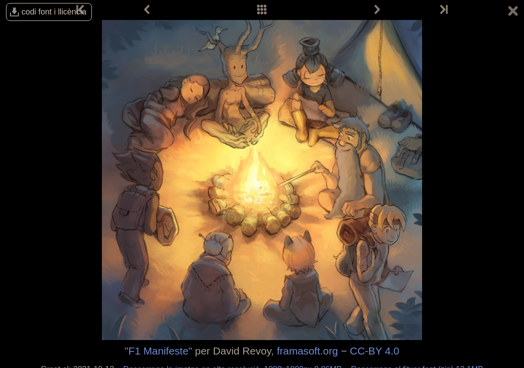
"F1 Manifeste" (158, 351)
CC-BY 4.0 (374, 351)
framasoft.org (307, 351)
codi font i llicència (53, 11)
